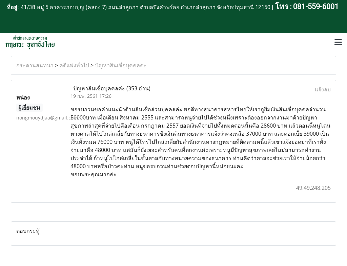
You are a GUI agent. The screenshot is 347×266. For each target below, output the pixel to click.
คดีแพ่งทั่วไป (74, 65)
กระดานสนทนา (35, 65)
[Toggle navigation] (338, 42)
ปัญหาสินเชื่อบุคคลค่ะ (121, 65)
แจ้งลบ (323, 89)
